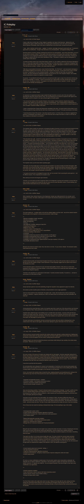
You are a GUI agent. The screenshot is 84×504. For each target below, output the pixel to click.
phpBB (38, 502)
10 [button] (72, 32)
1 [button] (65, 32)
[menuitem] (79, 2)
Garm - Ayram (26, 188)
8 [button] (69, 32)
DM (24, 121)
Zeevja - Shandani (27, 279)
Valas (10, 26)
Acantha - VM (26, 87)
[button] (62, 32)
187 (14, 46)
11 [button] (74, 32)
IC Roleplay (32, 18)
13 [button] (77, 32)
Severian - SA (24, 34)
